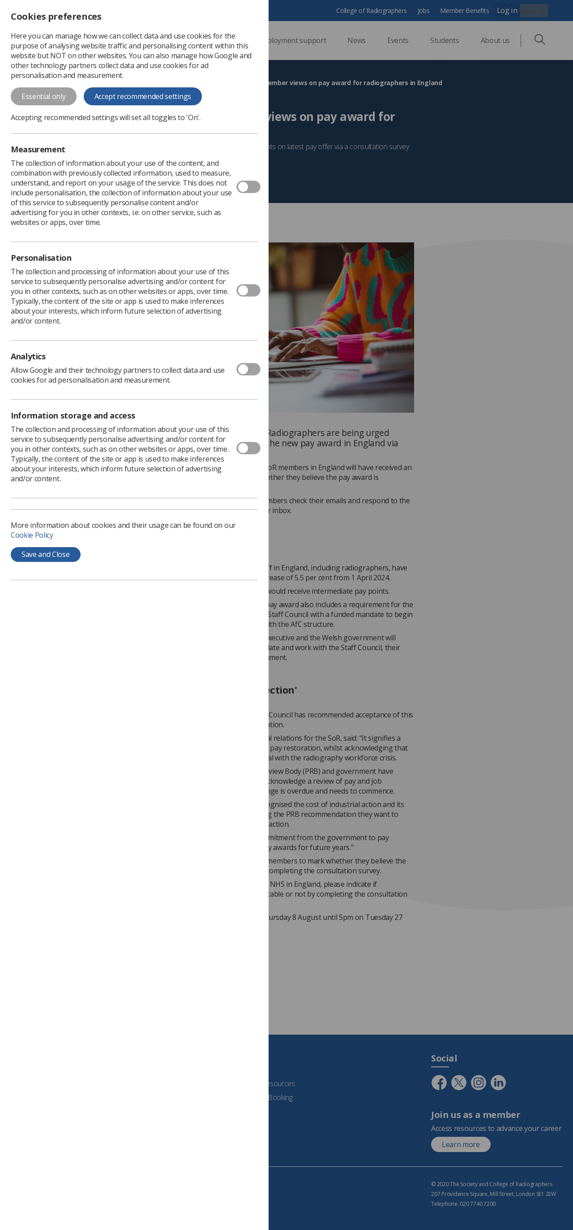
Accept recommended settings (142, 96)
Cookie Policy (32, 535)
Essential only (43, 96)
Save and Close (45, 554)
